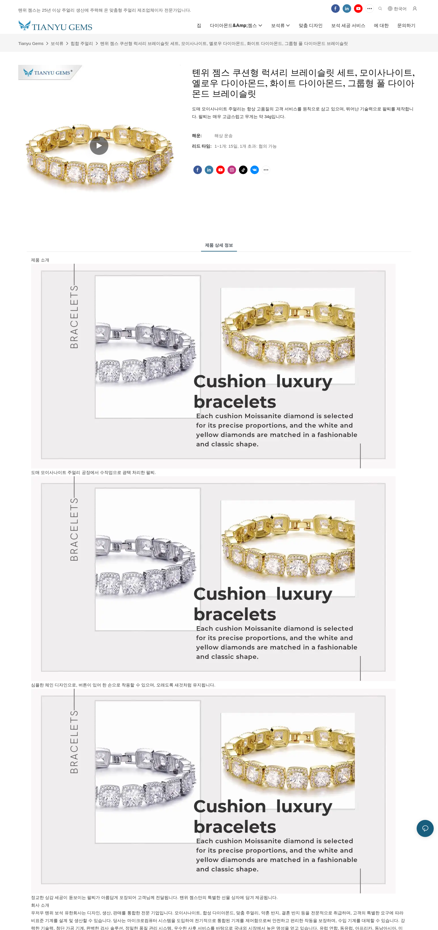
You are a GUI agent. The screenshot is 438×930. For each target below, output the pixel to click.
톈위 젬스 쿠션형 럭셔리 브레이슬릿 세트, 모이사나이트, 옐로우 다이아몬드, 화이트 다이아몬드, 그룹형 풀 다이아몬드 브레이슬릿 (224, 43)
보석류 (57, 43)
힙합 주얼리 (82, 43)
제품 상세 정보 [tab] (219, 245)
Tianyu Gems (31, 43)
